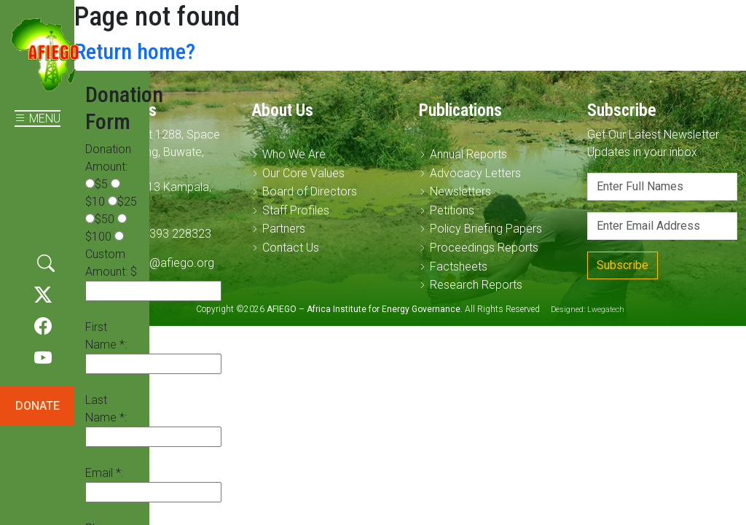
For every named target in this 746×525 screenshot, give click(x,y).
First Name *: (106, 335)
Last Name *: (106, 408)
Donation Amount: (108, 158)
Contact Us (290, 247)
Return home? (134, 51)
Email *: (104, 473)
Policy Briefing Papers (486, 229)
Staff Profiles (295, 210)
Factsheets (458, 266)
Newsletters (460, 191)
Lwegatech (605, 309)
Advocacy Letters (475, 173)
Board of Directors (309, 191)
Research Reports (476, 285)
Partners (283, 229)
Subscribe (622, 265)
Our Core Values (303, 173)
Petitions (452, 210)
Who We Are (294, 154)
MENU (37, 118)
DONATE (37, 406)
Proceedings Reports (484, 247)
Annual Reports (468, 154)
